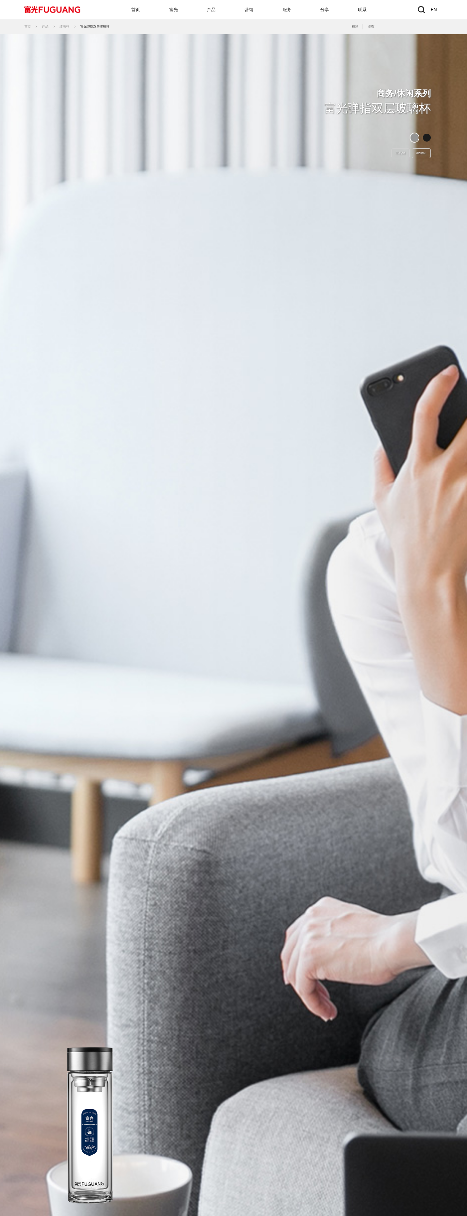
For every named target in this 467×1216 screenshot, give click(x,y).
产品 (211, 9)
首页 (135, 9)
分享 (324, 9)
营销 (249, 9)
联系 (362, 9)
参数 (371, 26)
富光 (173, 9)
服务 (287, 9)
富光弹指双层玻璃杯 (94, 26)
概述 (355, 26)
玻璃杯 (64, 26)
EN (434, 9)
